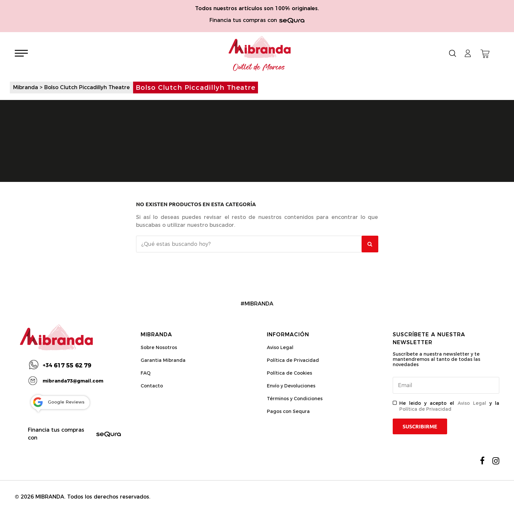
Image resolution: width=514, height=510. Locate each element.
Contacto (152, 386)
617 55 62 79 (67, 365)
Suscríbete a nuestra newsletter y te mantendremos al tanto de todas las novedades (436, 359)
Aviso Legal (280, 347)
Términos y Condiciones (295, 399)
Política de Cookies (289, 373)
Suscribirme (420, 426)
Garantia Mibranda (163, 360)
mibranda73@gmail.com (73, 381)
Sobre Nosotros (159, 347)
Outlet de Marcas (259, 67)
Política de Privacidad (293, 360)
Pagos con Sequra (288, 411)
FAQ (145, 373)
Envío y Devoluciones (291, 386)
